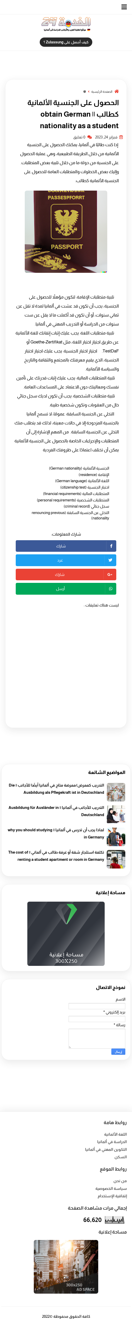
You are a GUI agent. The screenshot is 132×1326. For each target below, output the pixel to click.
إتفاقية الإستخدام (112, 1196)
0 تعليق (82, 137)
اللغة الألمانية (115, 1134)
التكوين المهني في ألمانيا (106, 1149)
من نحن (120, 1181)
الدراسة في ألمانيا (112, 1142)
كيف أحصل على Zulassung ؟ (66, 42)
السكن (120, 1157)
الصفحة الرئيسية (101, 92)
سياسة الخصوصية (111, 1188)
